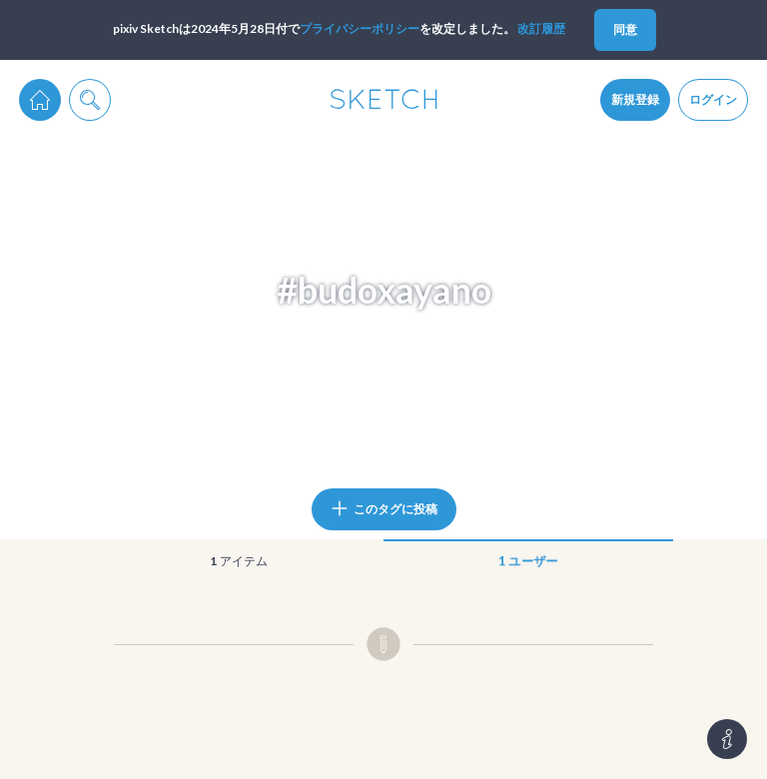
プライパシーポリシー (359, 28)
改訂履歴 (541, 28)
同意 (625, 29)
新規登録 (635, 99)
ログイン (713, 99)
